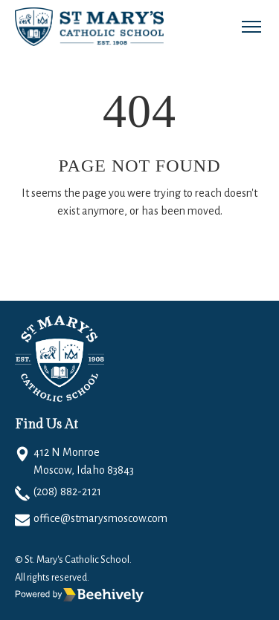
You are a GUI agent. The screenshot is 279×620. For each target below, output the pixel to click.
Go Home (64, 255)
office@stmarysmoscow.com (100, 518)
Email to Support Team (183, 255)
